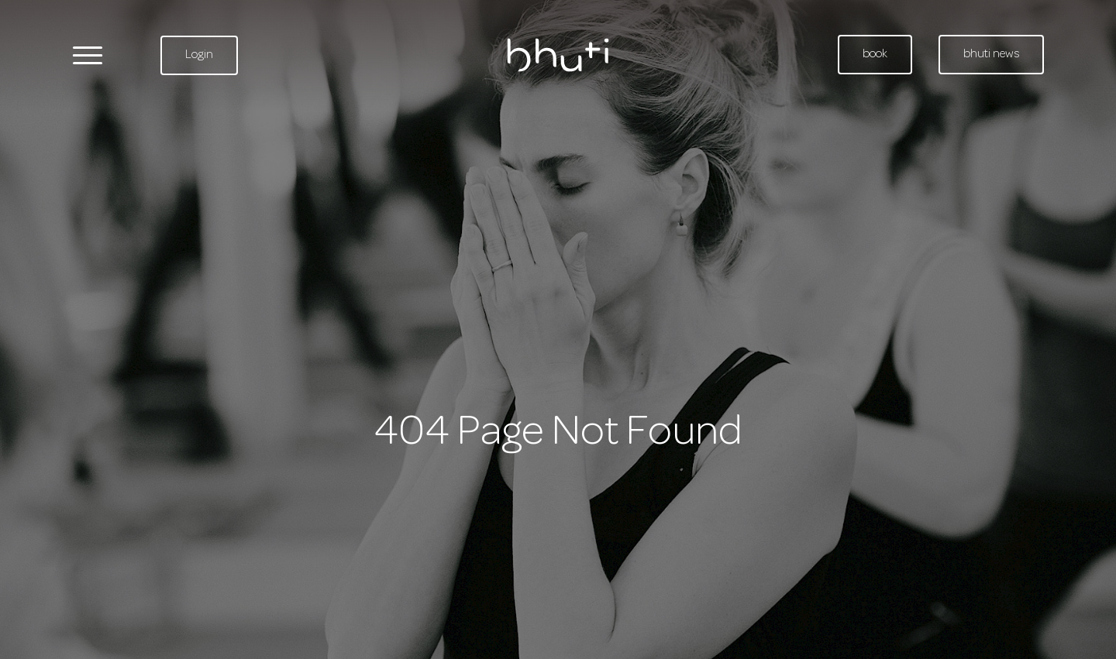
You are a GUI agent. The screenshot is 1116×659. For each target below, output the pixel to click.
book (875, 54)
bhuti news (991, 54)
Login (199, 55)
